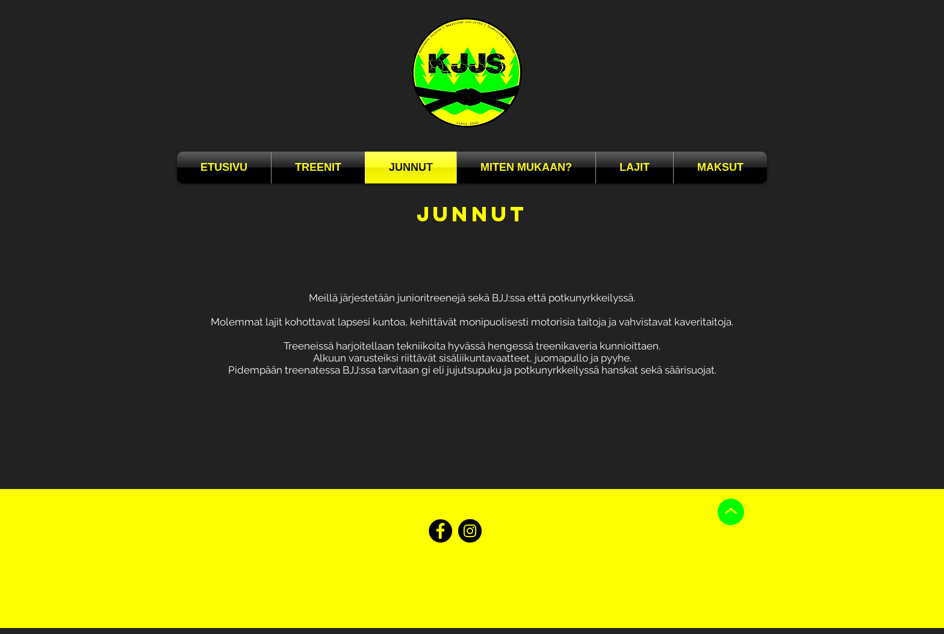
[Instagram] (470, 531)
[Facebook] (440, 531)
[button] (526, 167)
